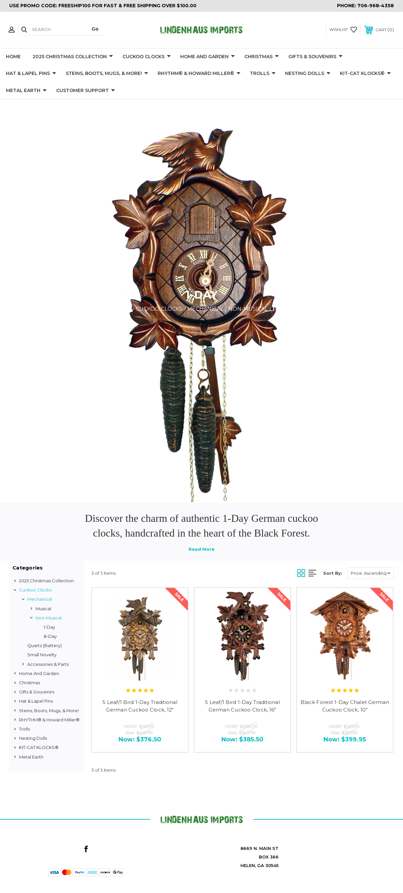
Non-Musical (48, 617)
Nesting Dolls (307, 73)
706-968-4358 (375, 6)
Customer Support (85, 90)
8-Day (50, 636)
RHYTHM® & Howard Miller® (199, 73)
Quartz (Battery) (44, 645)
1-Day (49, 627)
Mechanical (39, 599)
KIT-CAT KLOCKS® (365, 73)
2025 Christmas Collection (73, 57)
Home (13, 57)
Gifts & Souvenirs (315, 57)
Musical (43, 608)
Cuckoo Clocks (147, 57)
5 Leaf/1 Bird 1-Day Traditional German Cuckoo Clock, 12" (139, 706)
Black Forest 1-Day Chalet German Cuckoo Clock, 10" (345, 706)
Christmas (261, 57)
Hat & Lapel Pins (31, 73)
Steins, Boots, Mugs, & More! (107, 73)
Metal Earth (26, 90)
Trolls (263, 73)
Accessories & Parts (48, 664)
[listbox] (370, 573)
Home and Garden (207, 57)
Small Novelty (41, 654)
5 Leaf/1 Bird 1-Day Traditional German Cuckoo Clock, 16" (242, 706)
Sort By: (332, 573)
